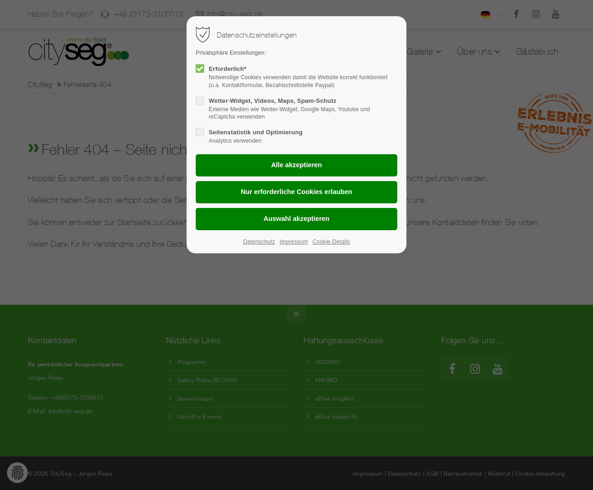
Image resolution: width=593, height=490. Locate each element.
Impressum (293, 242)
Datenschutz (259, 242)
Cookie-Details (331, 242)
